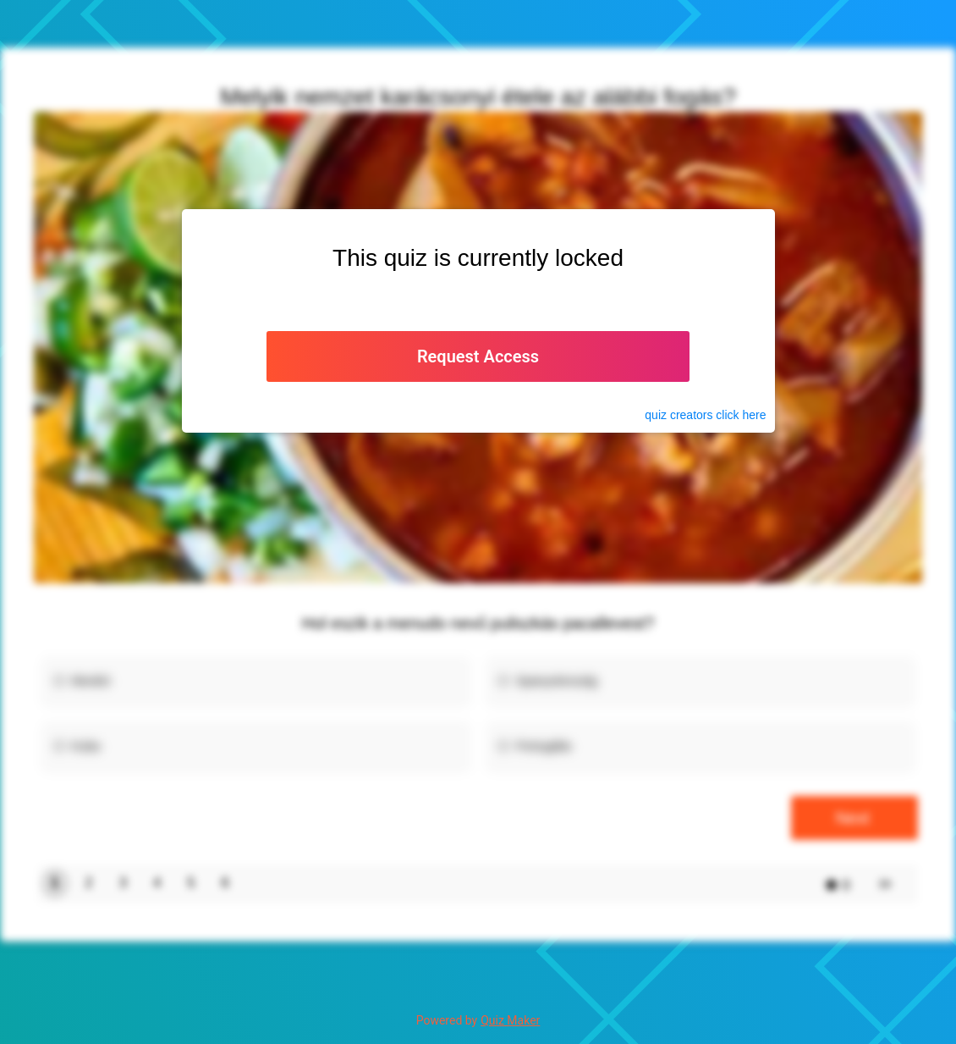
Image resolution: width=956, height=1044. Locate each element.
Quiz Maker (510, 1020)
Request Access (478, 356)
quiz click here (705, 415)
